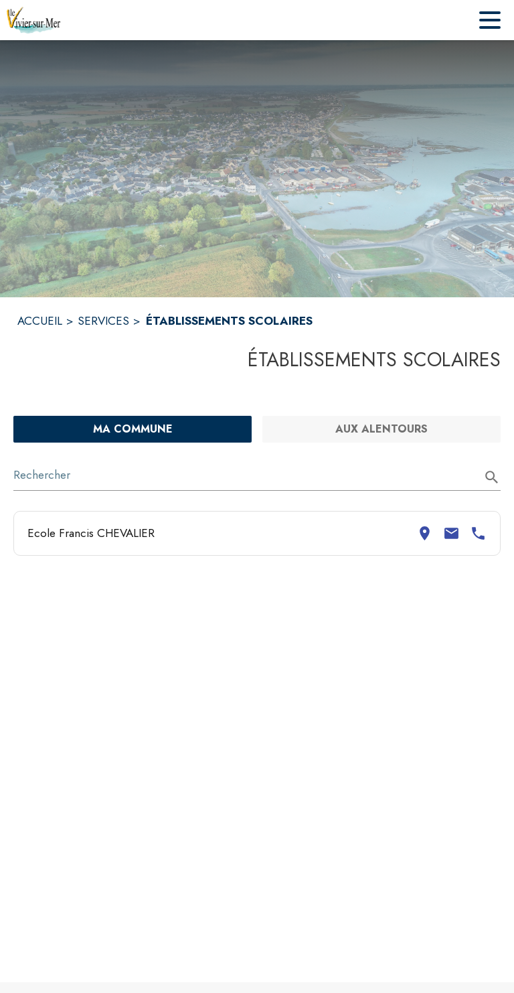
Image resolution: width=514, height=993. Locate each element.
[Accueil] (33, 20)
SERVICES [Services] (103, 321)
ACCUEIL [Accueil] (39, 321)
